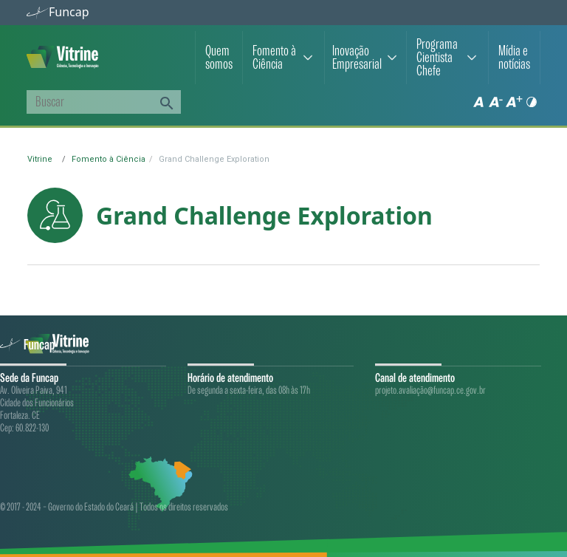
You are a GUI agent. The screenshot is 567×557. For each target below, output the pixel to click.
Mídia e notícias (514, 57)
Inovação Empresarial (357, 57)
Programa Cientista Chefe (437, 58)
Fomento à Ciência (274, 57)
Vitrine (39, 159)
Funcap (58, 12)
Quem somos (219, 57)
